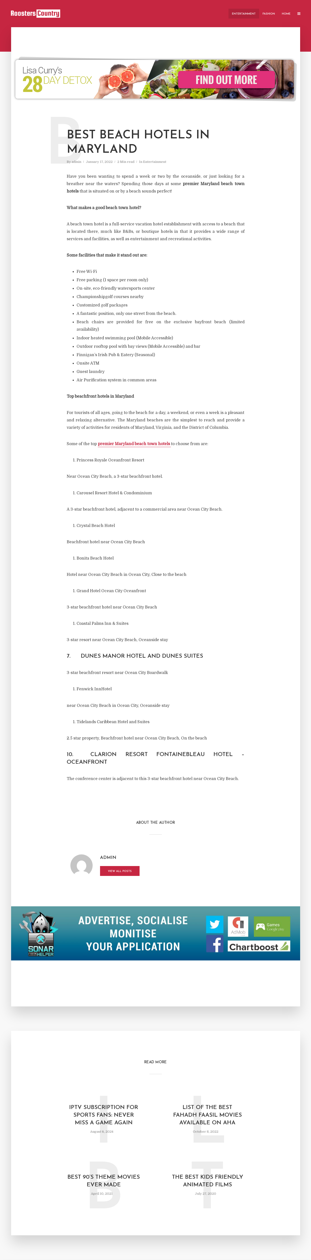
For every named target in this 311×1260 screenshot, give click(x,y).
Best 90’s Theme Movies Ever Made (103, 1181)
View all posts (120, 871)
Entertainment (244, 14)
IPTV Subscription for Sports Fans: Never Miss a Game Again (103, 1115)
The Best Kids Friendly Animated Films (207, 1181)
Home (286, 14)
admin (76, 162)
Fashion (269, 14)
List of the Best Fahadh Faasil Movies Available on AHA (207, 1115)
